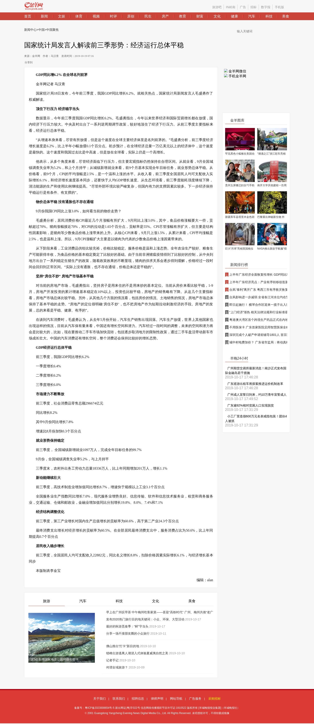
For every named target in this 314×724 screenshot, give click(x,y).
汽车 (82, 601)
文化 (155, 601)
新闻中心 (30, 29)
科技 (119, 601)
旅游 (46, 601)
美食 (191, 601)
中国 (41, 29)
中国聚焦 (52, 29)
